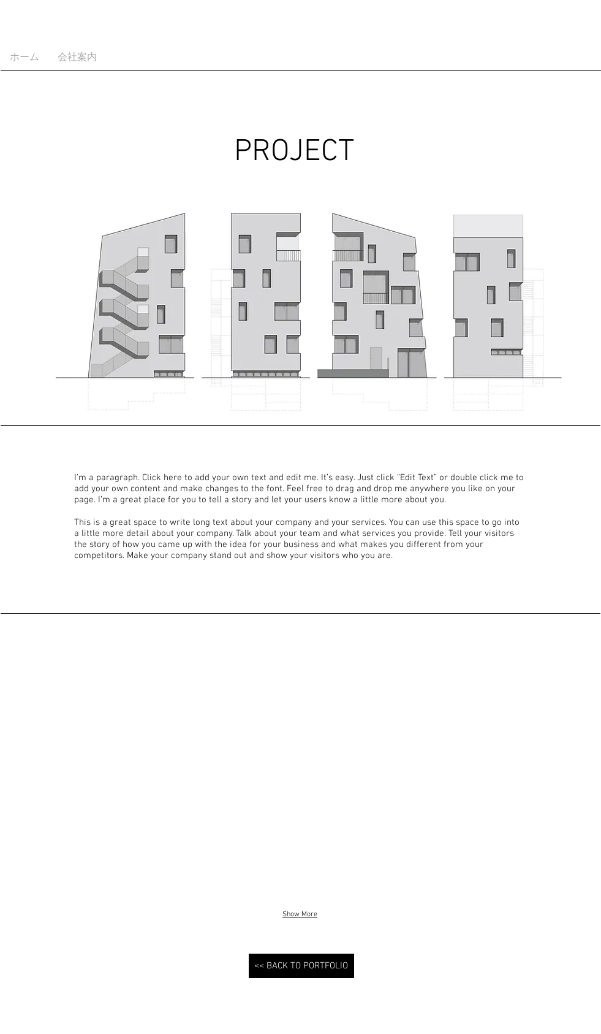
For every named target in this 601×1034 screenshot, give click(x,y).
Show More (299, 914)
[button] (97, 767)
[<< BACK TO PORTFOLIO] (301, 966)
